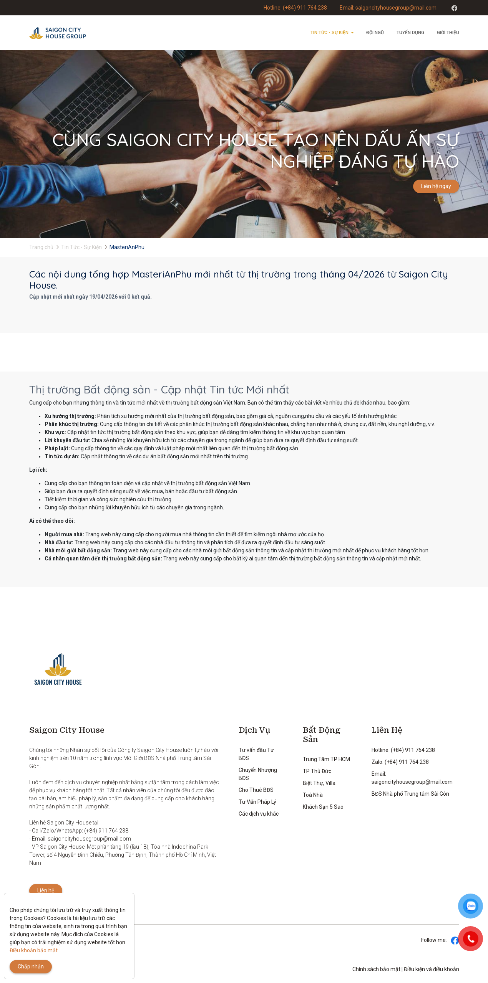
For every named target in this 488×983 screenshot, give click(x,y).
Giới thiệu (448, 32)
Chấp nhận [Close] (31, 966)
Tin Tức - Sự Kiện (329, 32)
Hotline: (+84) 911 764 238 (295, 8)
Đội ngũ (375, 32)
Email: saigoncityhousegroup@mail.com (388, 8)
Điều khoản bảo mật (34, 950)
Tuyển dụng (410, 32)
